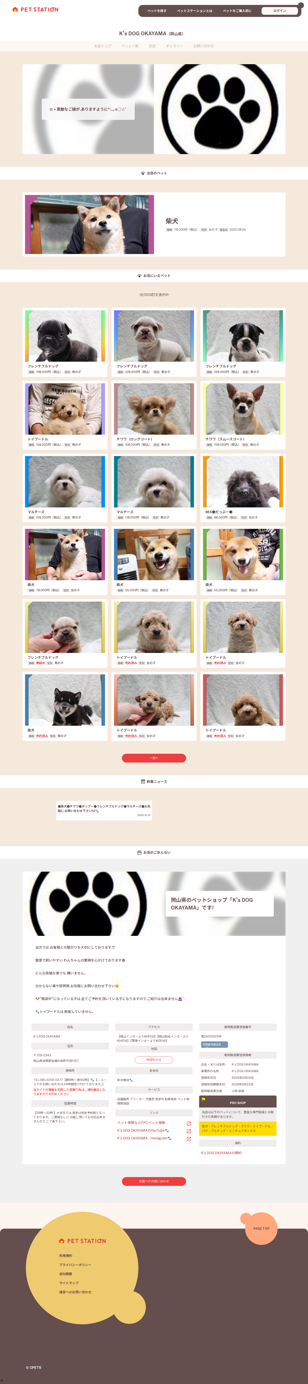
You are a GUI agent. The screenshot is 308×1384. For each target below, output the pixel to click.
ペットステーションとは (194, 11)
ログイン (279, 11)
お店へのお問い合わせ (154, 1181)
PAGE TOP (261, 1228)
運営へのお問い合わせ (75, 1292)
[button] (1, 1361)
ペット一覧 (130, 46)
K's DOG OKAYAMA (152, 33)
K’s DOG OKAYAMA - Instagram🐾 (144, 1138)
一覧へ (154, 758)
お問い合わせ (203, 46)
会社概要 (65, 1274)
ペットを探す (157, 11)
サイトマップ (68, 1283)
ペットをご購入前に (237, 11)
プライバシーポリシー (75, 1265)
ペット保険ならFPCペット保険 (141, 1123)
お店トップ (102, 46)
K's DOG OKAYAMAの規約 (221, 1153)
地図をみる (154, 1059)
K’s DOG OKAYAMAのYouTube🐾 (143, 1130)
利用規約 (65, 1256)
